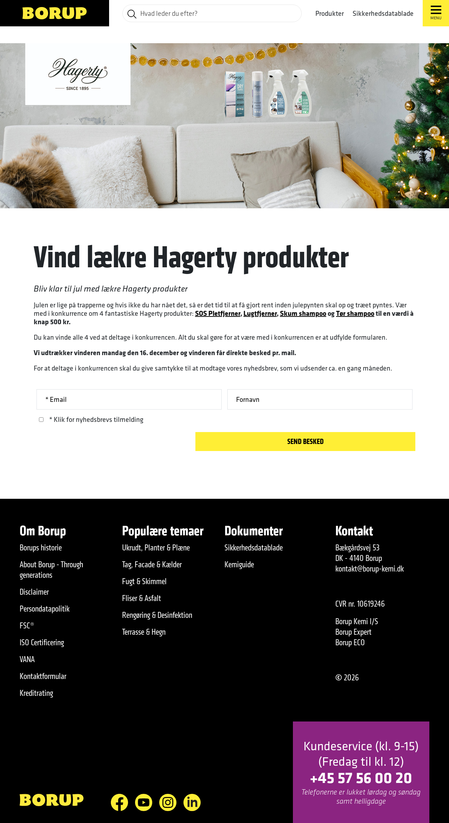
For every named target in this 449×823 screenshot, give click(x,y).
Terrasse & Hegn (144, 632)
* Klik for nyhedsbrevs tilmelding (96, 419)
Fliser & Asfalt (141, 598)
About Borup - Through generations (51, 569)
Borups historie (41, 547)
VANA (27, 659)
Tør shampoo (355, 313)
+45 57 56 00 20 (361, 777)
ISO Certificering (42, 642)
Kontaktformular (43, 676)
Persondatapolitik (44, 608)
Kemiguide (239, 564)
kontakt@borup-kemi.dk (369, 568)
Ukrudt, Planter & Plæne (156, 547)
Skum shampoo (303, 313)
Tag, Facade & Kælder (152, 564)
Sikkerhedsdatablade (383, 13)
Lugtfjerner (260, 313)
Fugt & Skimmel (144, 581)
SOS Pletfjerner (217, 313)
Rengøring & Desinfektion (157, 615)
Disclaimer (34, 592)
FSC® (27, 625)
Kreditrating (36, 693)
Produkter (329, 13)
